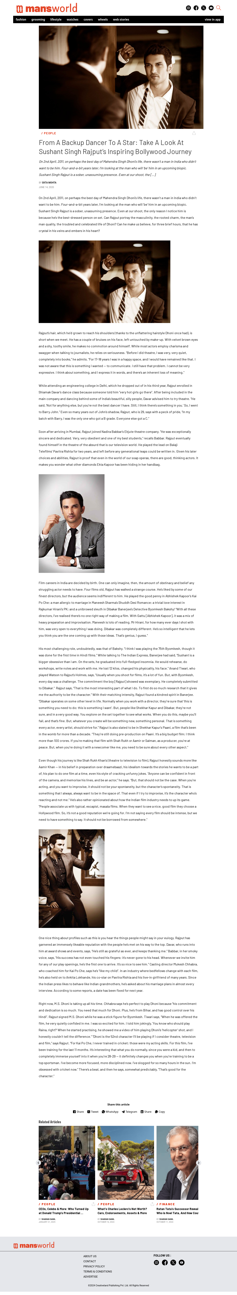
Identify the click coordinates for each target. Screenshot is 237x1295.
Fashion (21, 19)
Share (78, 1112)
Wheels (103, 19)
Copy (160, 1112)
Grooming (38, 19)
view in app (213, 19)
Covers (88, 19)
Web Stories (121, 19)
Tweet (92, 1112)
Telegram (129, 1112)
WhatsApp (110, 1112)
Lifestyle (56, 19)
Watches (73, 19)
